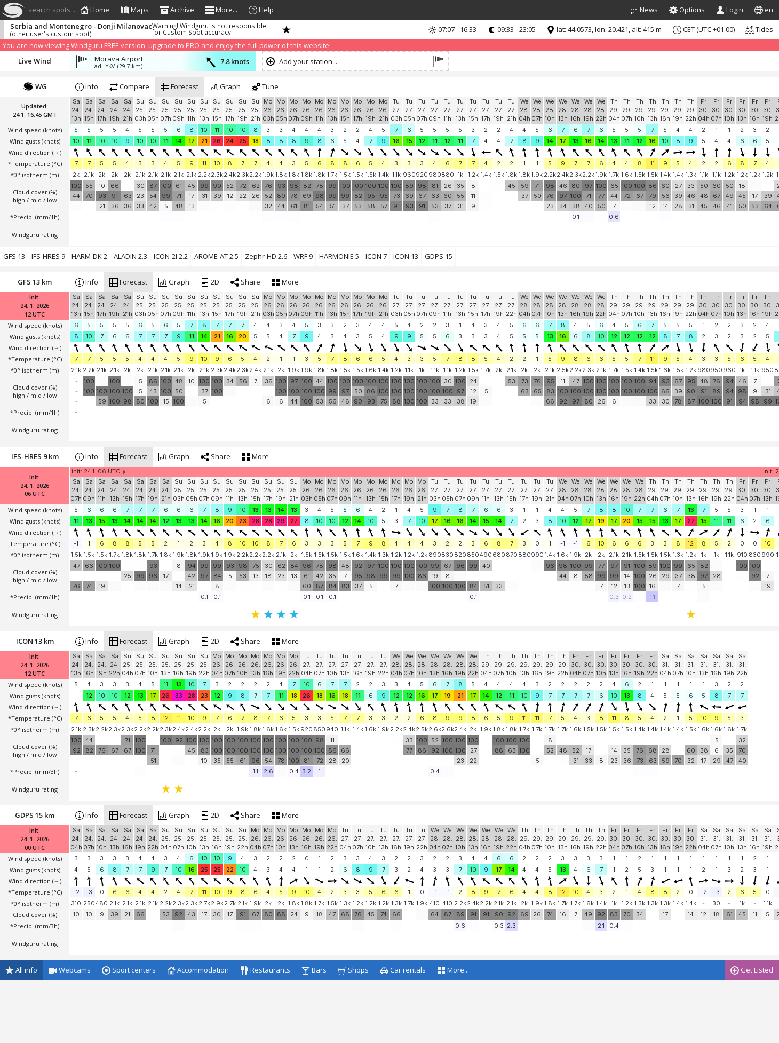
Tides (759, 29)
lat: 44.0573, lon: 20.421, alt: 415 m (604, 29)
